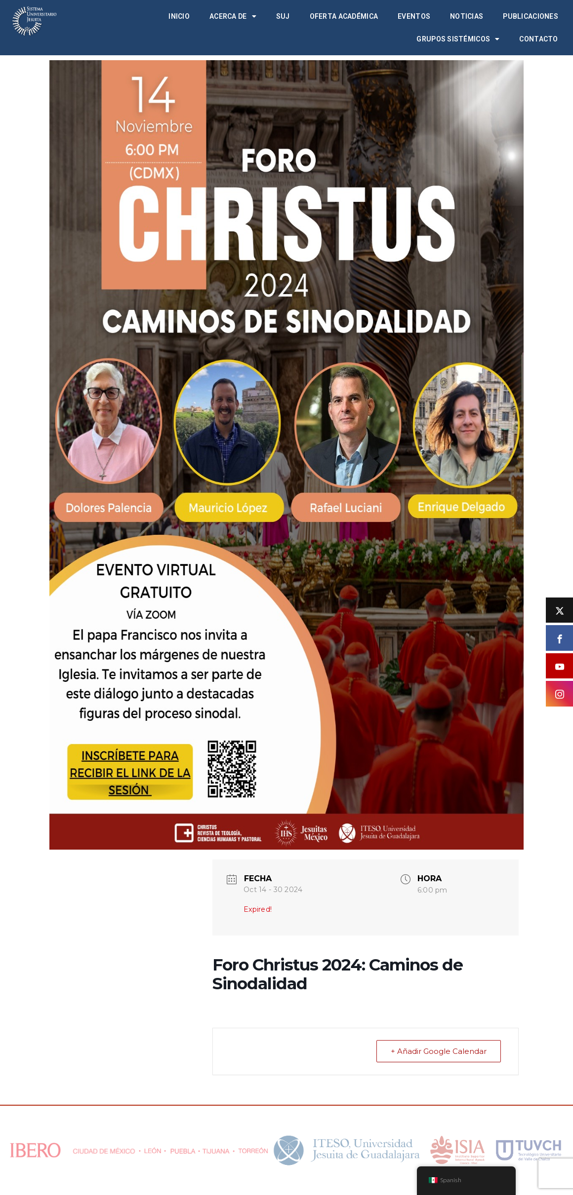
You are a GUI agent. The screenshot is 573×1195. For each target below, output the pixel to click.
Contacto (538, 39)
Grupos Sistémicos (457, 39)
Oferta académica (344, 16)
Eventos (414, 16)
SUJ (283, 16)
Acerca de (232, 16)
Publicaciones (530, 16)
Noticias (466, 16)
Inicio (179, 16)
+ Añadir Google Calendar (439, 1051)
